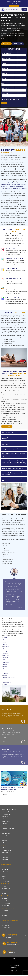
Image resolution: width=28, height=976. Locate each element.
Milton (7, 187)
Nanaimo (5, 824)
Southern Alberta (7, 853)
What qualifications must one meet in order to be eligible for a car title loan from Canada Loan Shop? (14, 455)
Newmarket (12, 187)
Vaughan (15, 188)
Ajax (18, 183)
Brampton (14, 183)
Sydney (5, 894)
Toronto (10, 183)
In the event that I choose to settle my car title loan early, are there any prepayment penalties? (13, 462)
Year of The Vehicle (6, 53)
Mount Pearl (6, 925)
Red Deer (5, 860)
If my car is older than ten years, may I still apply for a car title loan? (13, 474)
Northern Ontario (7, 831)
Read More (4, 795)
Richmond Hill (9, 188)
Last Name (3, 79)
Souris (5, 918)
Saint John (5, 870)
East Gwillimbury (10, 190)
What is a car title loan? (7, 433)
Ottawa (5, 838)
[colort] (4, 720)
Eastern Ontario (7, 834)
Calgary (5, 855)
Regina (5, 899)
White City (6, 906)
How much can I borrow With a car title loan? (13, 469)
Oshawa (21, 187)
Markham (3, 187)
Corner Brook (7, 928)
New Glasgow (7, 889)
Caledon (8, 185)
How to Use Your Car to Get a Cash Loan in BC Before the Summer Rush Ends (13, 788)
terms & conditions (14, 99)
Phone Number (5, 89)
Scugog (3, 192)
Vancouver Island (7, 814)
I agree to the (11, 99)
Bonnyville (5, 862)
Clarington (13, 185)
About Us (14, 961)
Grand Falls (6, 881)
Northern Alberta (7, 848)
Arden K (4, 791)
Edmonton (5, 857)
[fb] (12, 971)
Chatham (5, 879)
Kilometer (3, 64)
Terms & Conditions (14, 965)
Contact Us (14, 6)
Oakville (17, 187)
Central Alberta (7, 850)
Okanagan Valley (7, 812)
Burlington (3, 185)
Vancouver (5, 817)
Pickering (3, 188)
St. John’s (6, 923)
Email (2, 84)
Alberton (6, 911)
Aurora (21, 183)
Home (14, 959)
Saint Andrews (6, 874)
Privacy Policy (14, 963)
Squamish (5, 819)
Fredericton (6, 872)
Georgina (18, 185)
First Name (4, 74)
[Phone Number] (14, 91)
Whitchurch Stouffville (9, 678)
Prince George (6, 822)
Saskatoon (6, 901)
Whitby (19, 188)
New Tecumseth (18, 190)
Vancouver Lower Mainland (9, 810)
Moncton (5, 867)
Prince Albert (7, 903)
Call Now (7, 427)
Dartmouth (6, 891)
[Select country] (3, 91)
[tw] (16, 971)
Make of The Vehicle (6, 59)
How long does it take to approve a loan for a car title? (14, 480)
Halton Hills (23, 185)
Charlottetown (7, 913)
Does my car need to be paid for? (10, 449)
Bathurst (5, 877)
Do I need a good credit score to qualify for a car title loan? (14, 438)
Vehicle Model (4, 69)
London (5, 841)
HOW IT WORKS (6, 44)
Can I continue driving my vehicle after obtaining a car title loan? (14, 444)
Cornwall (6, 916)
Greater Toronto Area (8, 829)
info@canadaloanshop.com (14, 1)
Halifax (5, 886)
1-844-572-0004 (14, 3)
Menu (24, 9)
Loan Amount (4, 94)
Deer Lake (6, 930)
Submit (4, 103)
